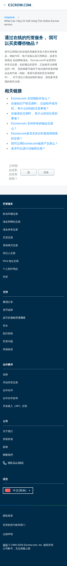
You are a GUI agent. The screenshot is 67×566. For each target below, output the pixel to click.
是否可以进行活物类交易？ (28, 148)
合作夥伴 (8, 364)
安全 (5, 325)
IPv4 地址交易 (11, 261)
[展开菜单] (4, 5)
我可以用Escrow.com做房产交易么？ (34, 143)
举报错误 (8, 349)
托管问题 (8, 341)
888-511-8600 (13, 463)
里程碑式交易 (10, 245)
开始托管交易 (10, 382)
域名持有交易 (10, 229)
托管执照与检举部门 (14, 524)
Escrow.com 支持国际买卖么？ (30, 98)
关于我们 (8, 431)
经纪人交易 (9, 253)
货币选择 (8, 309)
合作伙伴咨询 (10, 398)
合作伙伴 (8, 390)
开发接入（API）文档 (15, 406)
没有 (46, 172)
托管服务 (8, 204)
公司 (5, 421)
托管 (5, 276)
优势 (5, 374)
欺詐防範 (8, 333)
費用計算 (8, 302)
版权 (5, 544)
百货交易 (8, 237)
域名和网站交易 (11, 221)
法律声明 (8, 534)
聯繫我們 (8, 454)
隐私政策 (8, 515)
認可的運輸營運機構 (14, 317)
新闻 (5, 447)
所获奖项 (8, 439)
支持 (5, 292)
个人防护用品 (10, 268)
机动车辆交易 (10, 213)
